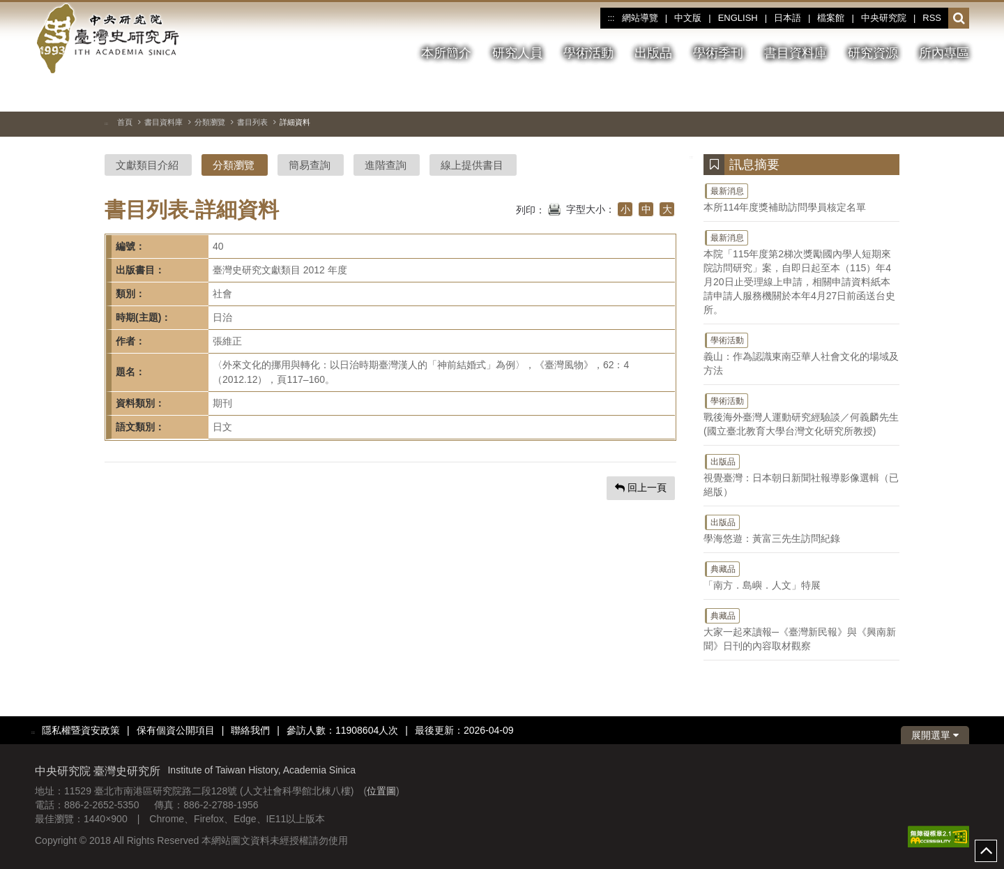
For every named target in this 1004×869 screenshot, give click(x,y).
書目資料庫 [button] (795, 53)
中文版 (687, 18)
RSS (931, 18)
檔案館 (830, 18)
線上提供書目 (472, 165)
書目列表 (252, 122)
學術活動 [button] (588, 53)
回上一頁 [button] (641, 487)
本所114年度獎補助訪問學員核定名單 (801, 197)
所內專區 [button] (944, 53)
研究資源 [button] (873, 53)
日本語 (787, 18)
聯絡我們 (250, 730)
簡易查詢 (309, 165)
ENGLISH (738, 18)
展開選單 (935, 735)
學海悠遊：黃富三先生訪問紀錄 (801, 528)
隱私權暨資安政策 (81, 730)
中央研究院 (883, 18)
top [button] (985, 850)
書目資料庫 (163, 122)
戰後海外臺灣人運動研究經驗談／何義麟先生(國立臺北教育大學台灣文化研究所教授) (801, 414)
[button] (959, 18)
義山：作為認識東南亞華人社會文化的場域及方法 (801, 353)
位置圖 (381, 790)
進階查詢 (385, 165)
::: (610, 18)
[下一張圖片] (958, 93)
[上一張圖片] (933, 93)
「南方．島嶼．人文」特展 (801, 575)
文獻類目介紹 (147, 165)
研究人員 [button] (517, 53)
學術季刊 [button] (718, 53)
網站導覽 (640, 18)
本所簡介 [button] (446, 53)
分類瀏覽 (210, 122)
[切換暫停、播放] (908, 93)
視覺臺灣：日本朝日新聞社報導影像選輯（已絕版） (801, 475)
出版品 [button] (653, 53)
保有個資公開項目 (176, 730)
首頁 (124, 122)
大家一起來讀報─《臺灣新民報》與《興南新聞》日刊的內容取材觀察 (801, 629)
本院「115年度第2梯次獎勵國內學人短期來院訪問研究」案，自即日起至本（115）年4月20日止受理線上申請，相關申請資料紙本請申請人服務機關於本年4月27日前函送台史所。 (801, 272)
